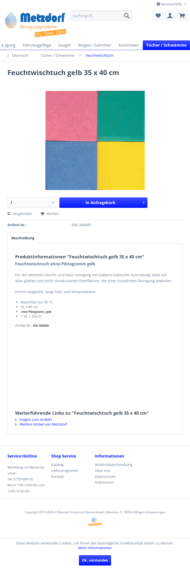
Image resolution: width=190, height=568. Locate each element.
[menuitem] (101, 16)
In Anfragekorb (115, 202)
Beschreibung (22, 238)
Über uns (102, 470)
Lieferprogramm (64, 470)
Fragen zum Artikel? (33, 419)
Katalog (57, 464)
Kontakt (57, 476)
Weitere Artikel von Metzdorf (41, 424)
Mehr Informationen (95, 547)
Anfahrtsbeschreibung (113, 464)
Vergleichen (19, 213)
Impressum (104, 482)
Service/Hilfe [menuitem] (170, 4)
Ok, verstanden (95, 560)
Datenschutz (105, 476)
